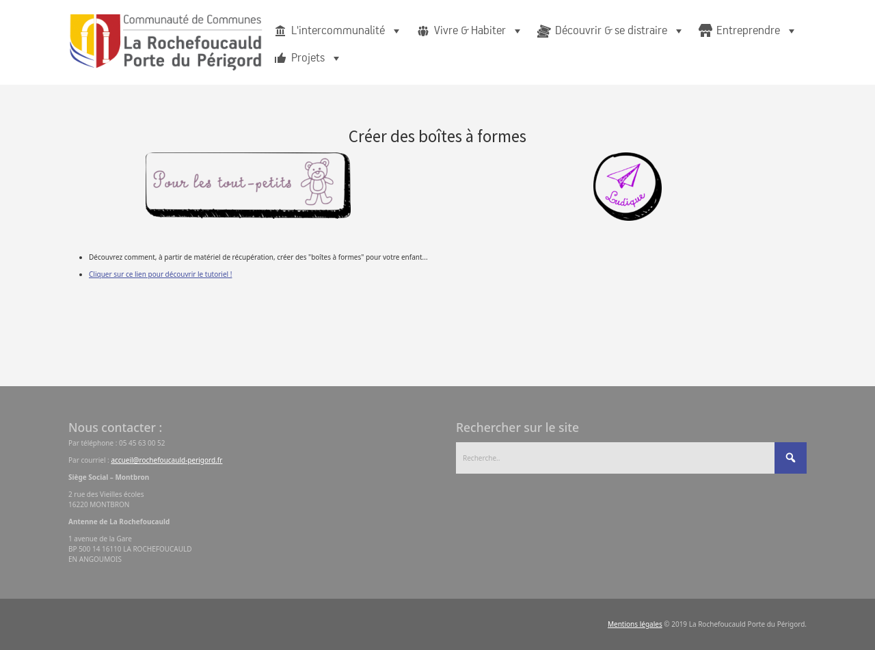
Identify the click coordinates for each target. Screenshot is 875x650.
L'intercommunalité (347, 30)
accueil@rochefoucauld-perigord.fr (166, 460)
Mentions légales (635, 624)
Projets (316, 58)
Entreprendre (757, 30)
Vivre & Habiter (479, 30)
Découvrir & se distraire (620, 30)
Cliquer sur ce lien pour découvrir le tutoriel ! (160, 274)
